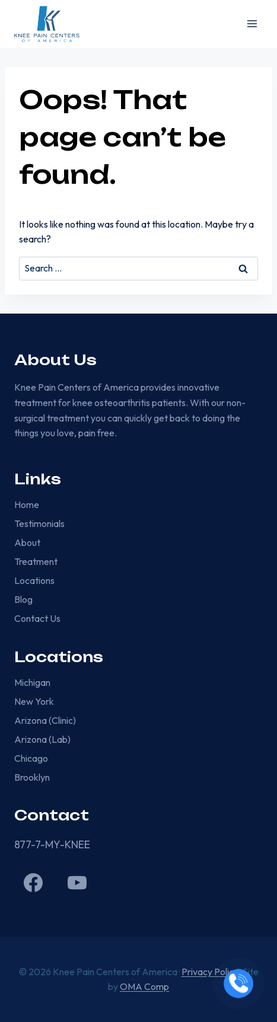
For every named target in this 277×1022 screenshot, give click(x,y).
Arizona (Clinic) (45, 720)
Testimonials (39, 523)
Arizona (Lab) (42, 739)
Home (26, 504)
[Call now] (238, 983)
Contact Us (37, 618)
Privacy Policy (210, 972)
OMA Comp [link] (144, 986)
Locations (34, 580)
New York (34, 701)
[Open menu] (252, 24)
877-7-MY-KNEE (52, 844)
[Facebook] (33, 883)
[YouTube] (77, 883)
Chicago (31, 758)
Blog (23, 599)
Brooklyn (32, 777)
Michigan (32, 682)
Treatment (36, 561)
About (27, 542)
